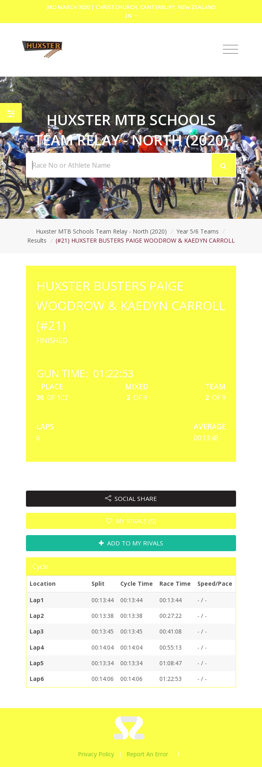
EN (131, 15)
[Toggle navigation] (230, 49)
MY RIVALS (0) (131, 521)
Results (37, 240)
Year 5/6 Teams (197, 231)
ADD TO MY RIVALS (131, 543)
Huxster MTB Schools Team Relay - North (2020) (101, 231)
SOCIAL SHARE (131, 498)
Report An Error (147, 754)
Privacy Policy (96, 754)
